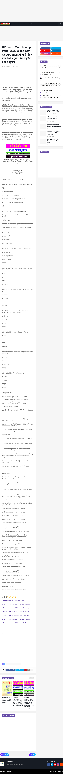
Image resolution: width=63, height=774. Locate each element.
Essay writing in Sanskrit (51, 86)
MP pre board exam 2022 (51, 83)
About (54, 771)
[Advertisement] (31, 11)
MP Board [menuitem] (16, 24)
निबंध (51, 81)
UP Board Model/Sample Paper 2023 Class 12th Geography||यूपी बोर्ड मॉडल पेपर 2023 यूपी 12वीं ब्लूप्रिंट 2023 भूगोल (29, 702)
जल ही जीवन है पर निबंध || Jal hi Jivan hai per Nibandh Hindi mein (53, 133)
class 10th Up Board (51, 72)
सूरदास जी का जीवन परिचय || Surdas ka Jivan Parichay (53, 111)
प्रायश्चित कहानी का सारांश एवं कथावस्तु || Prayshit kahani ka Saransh (6, 700)
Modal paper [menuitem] (32, 24)
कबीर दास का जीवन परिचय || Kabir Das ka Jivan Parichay (53, 118)
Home (3, 43)
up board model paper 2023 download (14, 43)
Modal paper (51, 95)
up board (51, 68)
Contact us (60, 771)
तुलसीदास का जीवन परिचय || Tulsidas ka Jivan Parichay (54, 125)
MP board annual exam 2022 (51, 97)
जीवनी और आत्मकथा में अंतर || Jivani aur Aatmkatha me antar (53, 141)
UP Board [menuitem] (24, 24)
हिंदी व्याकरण (51, 88)
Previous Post (5, 754)
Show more (31, 677)
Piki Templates (9, 771)
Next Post (32, 754)
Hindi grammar (51, 75)
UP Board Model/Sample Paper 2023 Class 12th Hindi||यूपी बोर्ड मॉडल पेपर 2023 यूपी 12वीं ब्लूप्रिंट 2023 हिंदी (18, 701)
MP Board (51, 65)
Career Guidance (51, 90)
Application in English (51, 93)
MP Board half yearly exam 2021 (50, 77)
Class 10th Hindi (51, 70)
